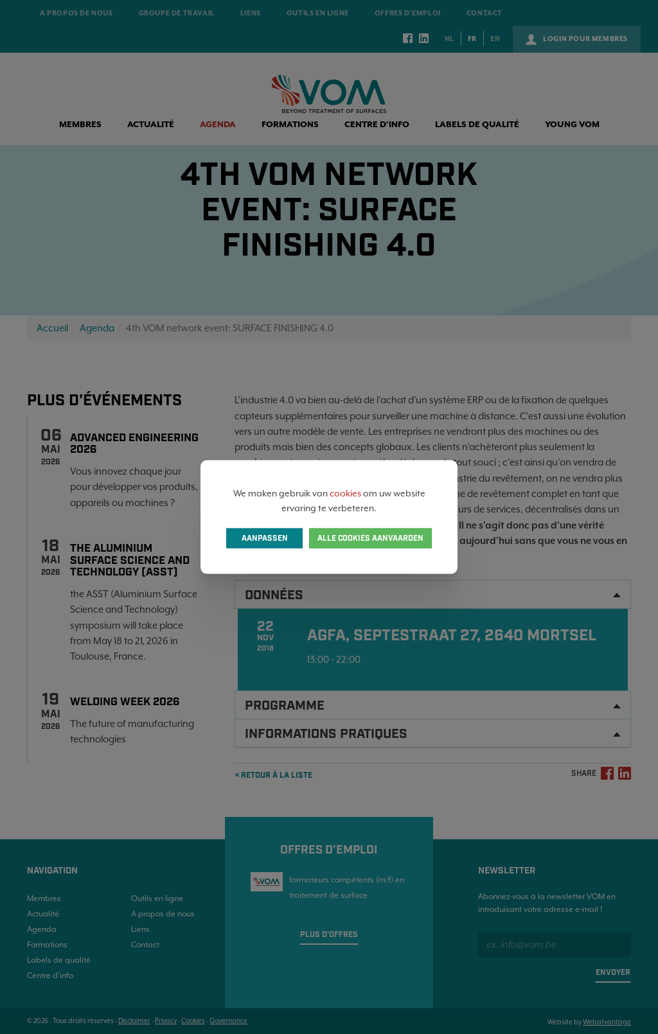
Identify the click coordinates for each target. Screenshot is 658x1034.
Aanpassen (265, 538)
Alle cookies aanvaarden (370, 538)
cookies (345, 493)
